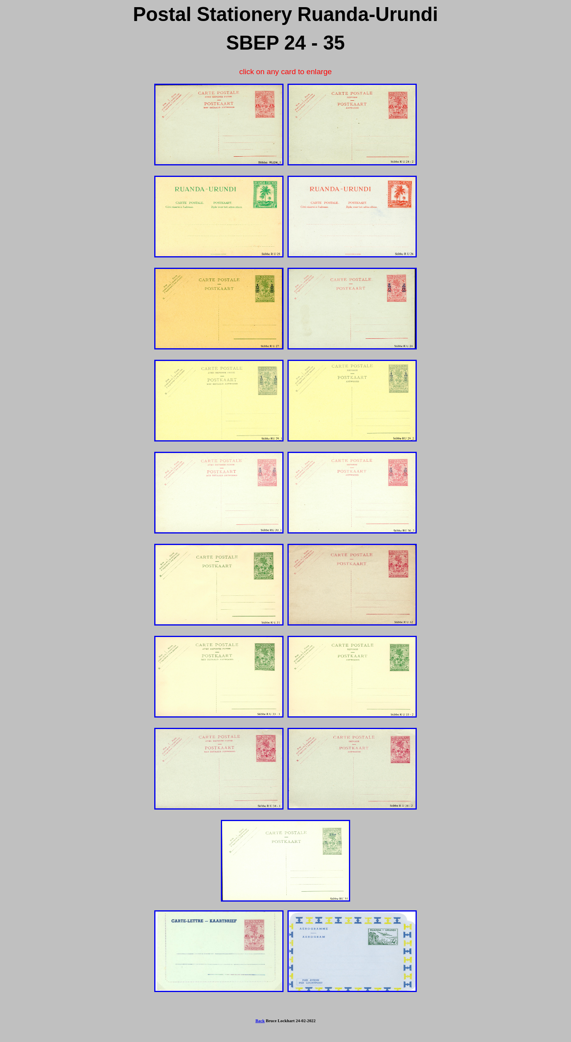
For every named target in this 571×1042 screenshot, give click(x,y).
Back (259, 1020)
